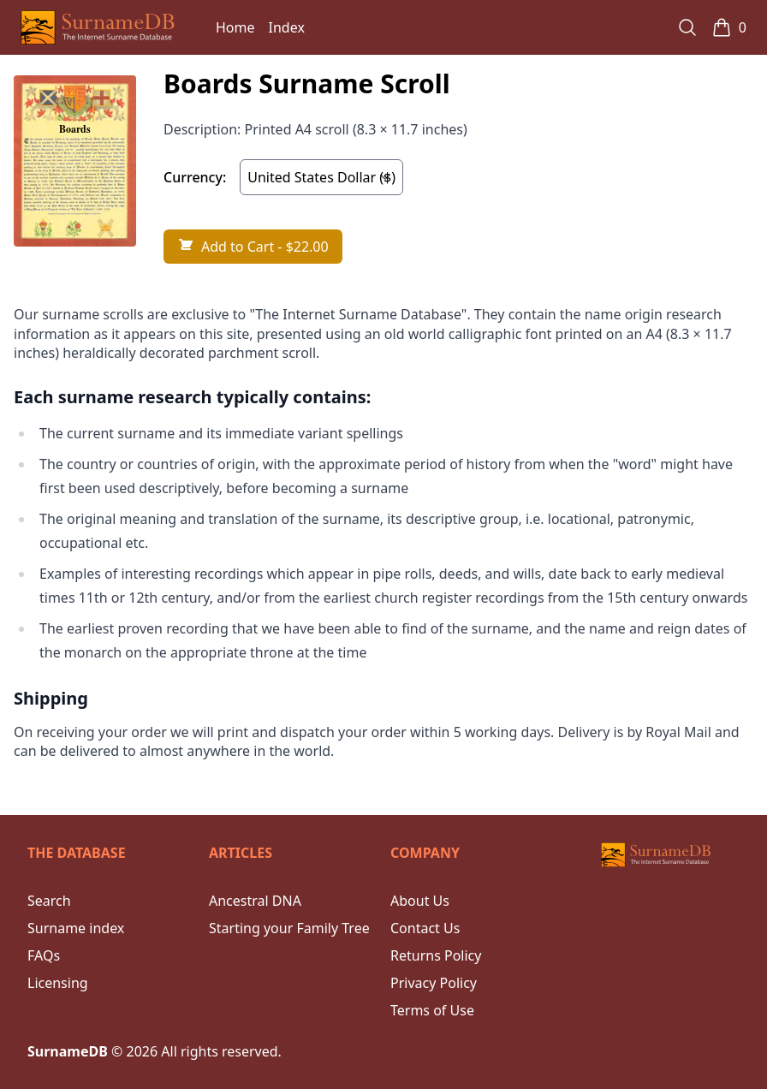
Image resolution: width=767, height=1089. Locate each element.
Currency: (195, 177)
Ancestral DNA (255, 900)
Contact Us (425, 928)
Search (49, 900)
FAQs (43, 955)
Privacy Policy (433, 982)
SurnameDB (67, 1051)
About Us (419, 900)
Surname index (75, 928)
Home (235, 27)
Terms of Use (432, 1010)
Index (287, 27)
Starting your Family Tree (289, 928)
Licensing (57, 982)
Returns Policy (435, 955)
